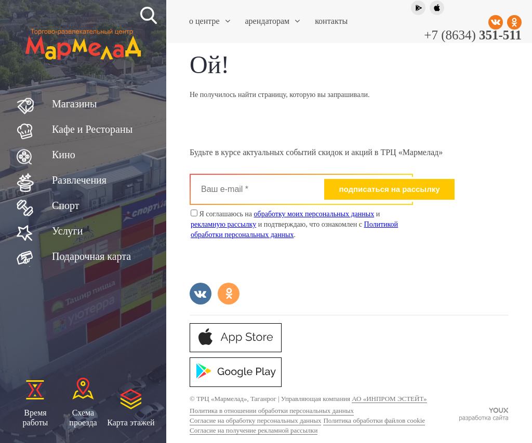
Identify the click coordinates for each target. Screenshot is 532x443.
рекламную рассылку (223, 224)
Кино (63, 154)
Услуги (67, 231)
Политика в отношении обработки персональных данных (272, 410)
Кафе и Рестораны (92, 129)
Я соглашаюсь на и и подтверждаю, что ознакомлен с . (294, 224)
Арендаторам (272, 21)
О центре (209, 21)
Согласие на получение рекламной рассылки (253, 430)
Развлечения (79, 180)
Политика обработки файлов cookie (374, 420)
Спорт (65, 205)
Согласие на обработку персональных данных (255, 420)
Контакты (331, 21)
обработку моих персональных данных (314, 214)
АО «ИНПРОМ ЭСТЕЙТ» (389, 399)
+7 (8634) (473, 35)
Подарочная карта (91, 256)
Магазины (74, 103)
